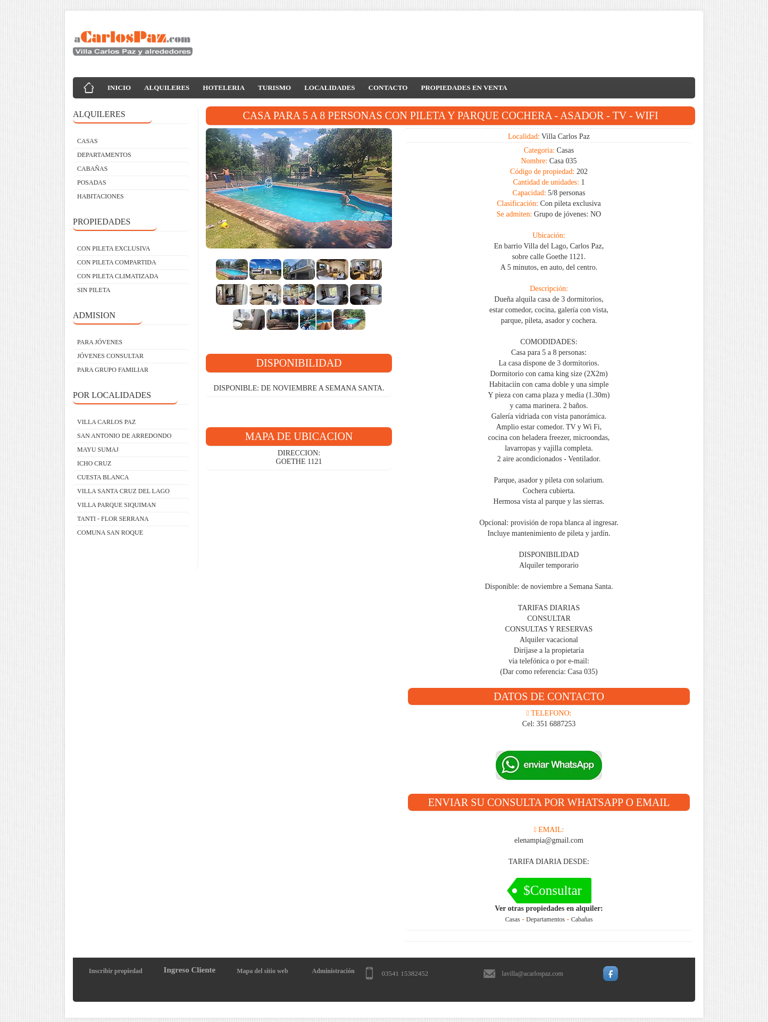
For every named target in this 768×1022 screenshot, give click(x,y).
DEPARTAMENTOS (104, 155)
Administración (333, 971)
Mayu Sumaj (98, 449)
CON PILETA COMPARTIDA (116, 262)
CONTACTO (388, 88)
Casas (512, 919)
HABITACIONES (100, 196)
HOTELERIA (224, 88)
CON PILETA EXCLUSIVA (114, 248)
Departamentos (545, 919)
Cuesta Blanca (103, 477)
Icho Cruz (94, 463)
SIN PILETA (94, 290)
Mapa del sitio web (262, 971)
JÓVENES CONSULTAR (110, 356)
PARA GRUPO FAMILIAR (112, 369)
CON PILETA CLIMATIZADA (117, 276)
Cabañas (582, 919)
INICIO (119, 88)
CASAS (87, 141)
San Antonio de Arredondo (124, 435)
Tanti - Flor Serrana (113, 518)
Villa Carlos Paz (106, 422)
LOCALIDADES (329, 88)
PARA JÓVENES (99, 342)
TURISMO (274, 88)
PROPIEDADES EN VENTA (464, 88)
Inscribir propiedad (116, 971)
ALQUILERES (166, 88)
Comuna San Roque (110, 532)
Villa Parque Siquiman (116, 505)
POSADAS (91, 182)
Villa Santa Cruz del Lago (123, 491)
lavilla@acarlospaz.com (532, 973)
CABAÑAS (92, 168)
